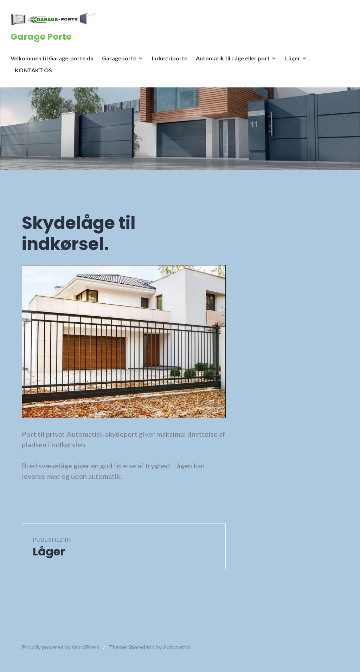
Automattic (177, 647)
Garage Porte (41, 37)
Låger (292, 58)
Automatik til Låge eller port (233, 58)
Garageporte (119, 58)
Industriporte (169, 58)
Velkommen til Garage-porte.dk (52, 58)
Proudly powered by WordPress (60, 647)
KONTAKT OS (33, 70)
